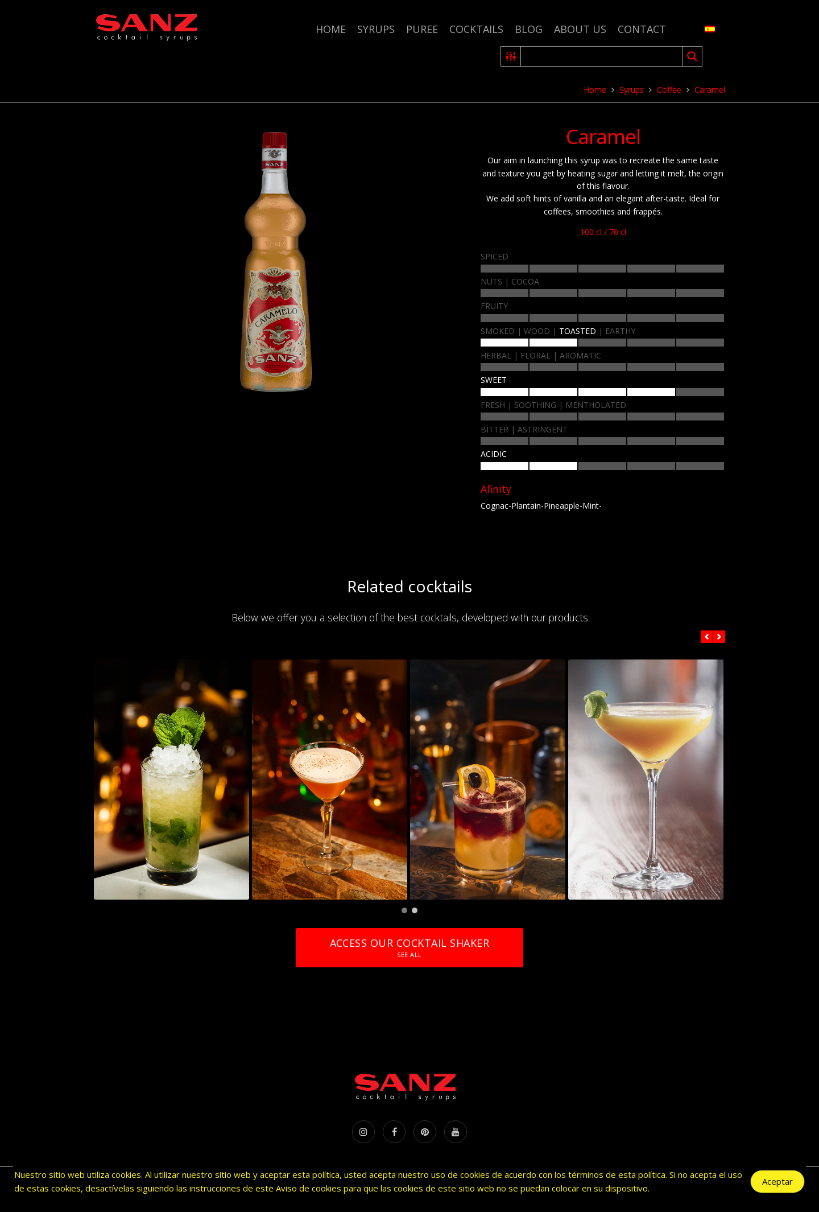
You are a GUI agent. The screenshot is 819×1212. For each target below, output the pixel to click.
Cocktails (476, 29)
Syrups (376, 29)
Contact (642, 29)
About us (580, 29)
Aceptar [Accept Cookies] (777, 1182)
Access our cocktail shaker (409, 947)
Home (331, 29)
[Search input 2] (602, 56)
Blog (529, 29)
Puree (422, 29)
